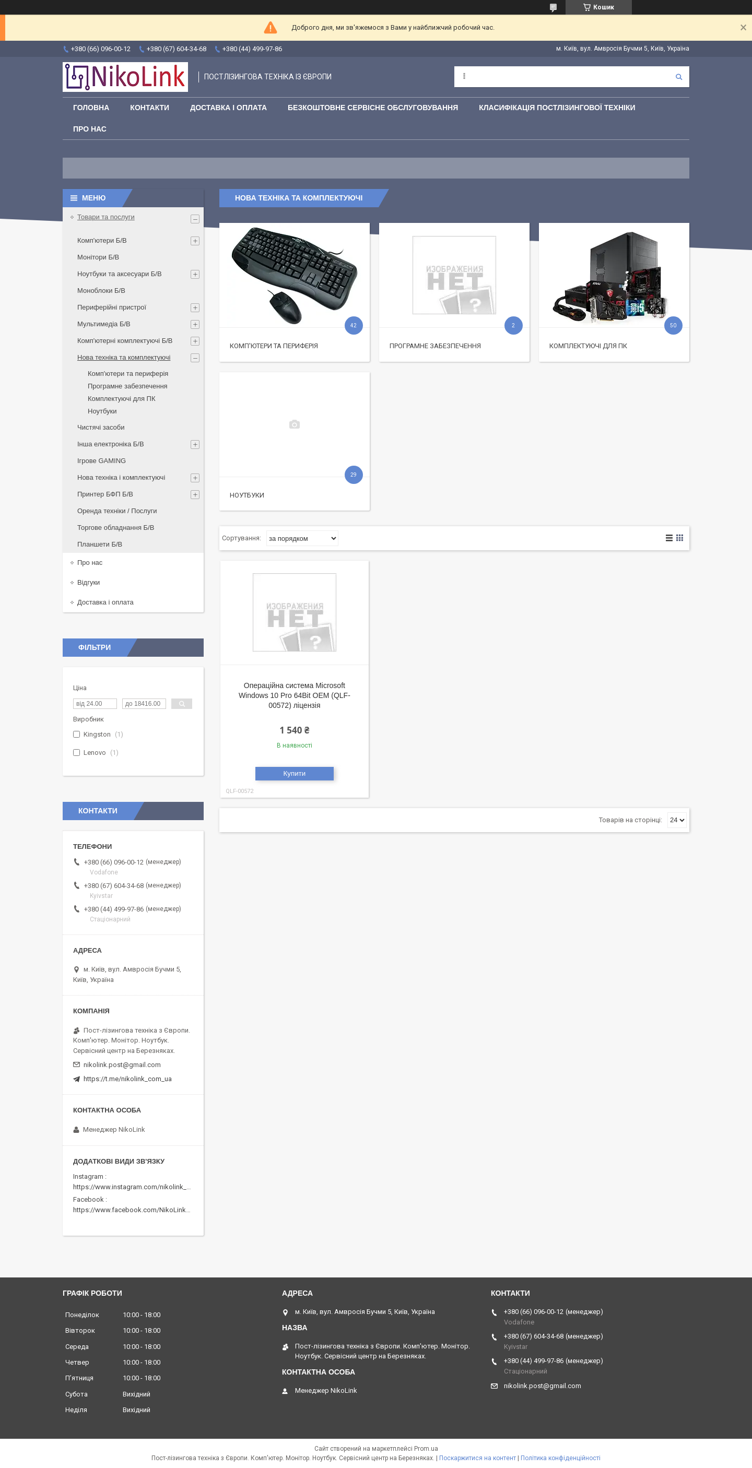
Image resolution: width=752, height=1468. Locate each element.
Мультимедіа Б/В (104, 324)
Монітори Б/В (98, 257)
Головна (91, 107)
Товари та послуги (106, 217)
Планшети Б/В (99, 544)
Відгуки (88, 582)
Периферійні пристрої (111, 307)
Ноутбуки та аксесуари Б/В (119, 274)
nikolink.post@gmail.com (122, 1065)
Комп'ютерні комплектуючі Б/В (125, 341)
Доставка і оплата (228, 107)
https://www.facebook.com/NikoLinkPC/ (134, 1210)
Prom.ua (426, 1448)
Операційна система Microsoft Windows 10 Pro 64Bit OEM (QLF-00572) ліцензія (294, 695)
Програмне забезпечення (435, 346)
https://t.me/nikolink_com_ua (128, 1079)
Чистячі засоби (100, 427)
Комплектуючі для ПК (588, 346)
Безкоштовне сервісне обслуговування (373, 107)
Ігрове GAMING (101, 461)
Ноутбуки (247, 495)
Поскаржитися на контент (477, 1458)
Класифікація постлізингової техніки (557, 107)
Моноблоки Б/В (101, 290)
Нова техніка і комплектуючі (121, 477)
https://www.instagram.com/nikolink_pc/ (135, 1187)
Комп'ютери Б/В (102, 240)
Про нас (90, 129)
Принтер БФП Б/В (105, 494)
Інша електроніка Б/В (110, 444)
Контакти (149, 107)
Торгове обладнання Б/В (115, 527)
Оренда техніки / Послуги (117, 511)
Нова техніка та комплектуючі (123, 357)
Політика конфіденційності (561, 1458)
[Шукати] (678, 76)
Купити (295, 773)
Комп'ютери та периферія (274, 346)
